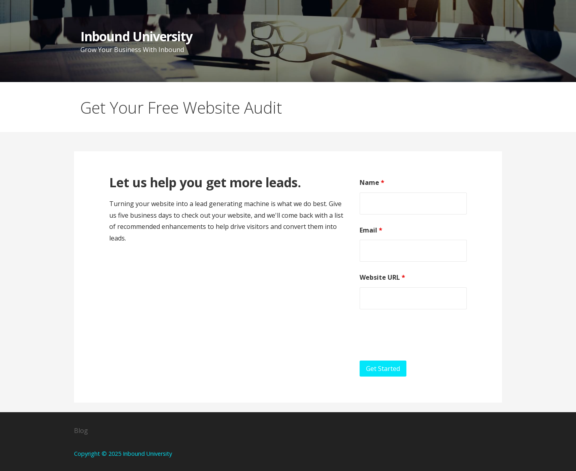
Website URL (382, 277)
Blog (81, 430)
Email (371, 230)
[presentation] (420, 335)
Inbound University (136, 36)
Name (372, 182)
